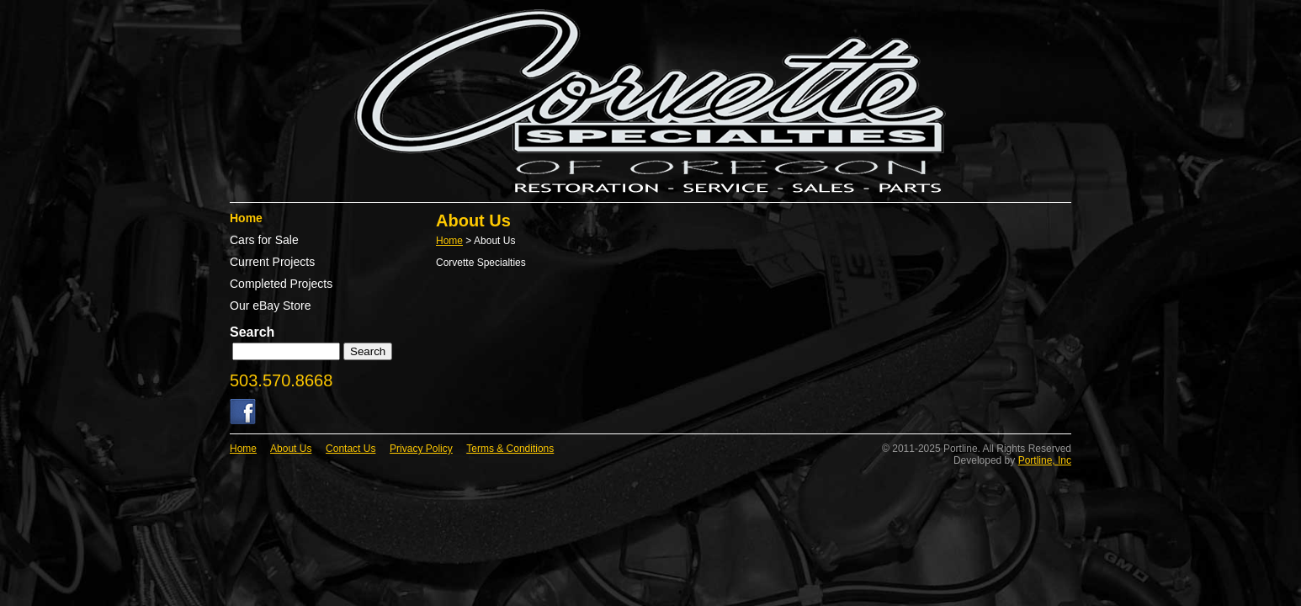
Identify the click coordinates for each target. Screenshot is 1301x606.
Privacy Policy (421, 448)
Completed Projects (281, 283)
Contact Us (350, 448)
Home (246, 218)
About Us (290, 448)
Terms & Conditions (510, 448)
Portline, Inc (1044, 460)
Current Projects (272, 261)
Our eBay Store (270, 305)
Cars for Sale (264, 240)
